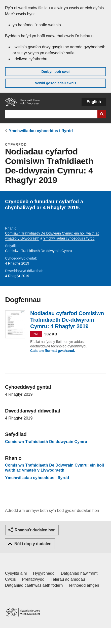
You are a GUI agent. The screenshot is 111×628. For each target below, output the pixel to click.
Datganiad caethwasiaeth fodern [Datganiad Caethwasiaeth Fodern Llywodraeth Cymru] (34, 585)
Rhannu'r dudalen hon (35, 530)
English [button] (94, 102)
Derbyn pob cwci (55, 72)
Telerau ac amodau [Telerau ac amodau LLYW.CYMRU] (68, 579)
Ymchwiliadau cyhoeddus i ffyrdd (41, 131)
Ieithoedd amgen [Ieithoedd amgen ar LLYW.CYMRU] (84, 585)
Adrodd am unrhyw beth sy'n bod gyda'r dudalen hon (52, 510)
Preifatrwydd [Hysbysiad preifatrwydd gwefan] (33, 579)
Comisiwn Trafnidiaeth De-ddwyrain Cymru (38, 251)
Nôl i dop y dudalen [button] (33, 544)
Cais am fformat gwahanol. (52, 351)
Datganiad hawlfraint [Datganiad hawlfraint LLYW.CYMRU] (79, 573)
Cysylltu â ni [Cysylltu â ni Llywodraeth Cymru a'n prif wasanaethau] (16, 573)
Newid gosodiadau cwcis (56, 83)
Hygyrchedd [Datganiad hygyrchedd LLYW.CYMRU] (43, 573)
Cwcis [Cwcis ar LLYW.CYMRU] (10, 579)
